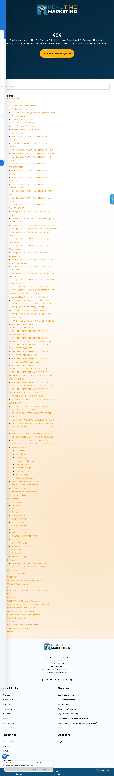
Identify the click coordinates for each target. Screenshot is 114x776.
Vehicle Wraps (22, 454)
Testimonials (13, 621)
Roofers (15, 512)
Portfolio (11, 597)
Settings (33, 769)
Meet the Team (19, 573)
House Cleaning (19, 556)
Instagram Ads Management (24, 491)
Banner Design (22, 474)
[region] (28, 766)
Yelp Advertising (19, 495)
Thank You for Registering (19, 628)
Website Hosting (19, 488)
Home (10, 632)
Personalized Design (25, 461)
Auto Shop (16, 549)
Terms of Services (10, 728)
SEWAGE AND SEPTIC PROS (25, 536)
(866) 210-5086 (57, 663)
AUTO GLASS (18, 522)
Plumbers (16, 505)
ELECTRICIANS (19, 519)
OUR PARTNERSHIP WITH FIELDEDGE (29, 563)
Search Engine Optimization (25, 105)
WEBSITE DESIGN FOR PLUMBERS (27, 396)
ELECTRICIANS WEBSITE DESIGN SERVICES (32, 433)
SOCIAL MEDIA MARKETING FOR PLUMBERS (32, 287)
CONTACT (12, 577)
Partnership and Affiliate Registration (24, 614)
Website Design (19, 116)
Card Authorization (16, 618)
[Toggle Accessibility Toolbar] (4, 756)
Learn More (30, 765)
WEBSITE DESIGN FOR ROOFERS (27, 409)
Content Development (17, 584)
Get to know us (9, 709)
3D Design (20, 450)
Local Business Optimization (24, 126)
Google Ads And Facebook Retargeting (25, 580)
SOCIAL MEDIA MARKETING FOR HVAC (30, 297)
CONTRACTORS (19, 543)
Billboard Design (23, 467)
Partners (11, 560)
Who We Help (13, 498)
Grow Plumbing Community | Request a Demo (28, 604)
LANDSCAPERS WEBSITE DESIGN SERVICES (32, 423)
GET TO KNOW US (15, 570)
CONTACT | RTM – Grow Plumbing (23, 601)
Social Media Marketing (22, 109)
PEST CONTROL (19, 532)
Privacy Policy (13, 99)
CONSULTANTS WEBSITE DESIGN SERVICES (32, 437)
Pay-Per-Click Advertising (23, 122)
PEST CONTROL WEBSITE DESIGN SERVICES (33, 420)
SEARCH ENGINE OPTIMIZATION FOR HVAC (32, 150)
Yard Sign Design (23, 464)
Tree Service (8, 760)
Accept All (46, 769)
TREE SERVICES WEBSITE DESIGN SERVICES (33, 444)
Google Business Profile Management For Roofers (34, 228)
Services (11, 102)
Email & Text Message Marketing (26, 129)
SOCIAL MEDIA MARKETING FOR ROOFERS (31, 300)
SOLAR (15, 539)
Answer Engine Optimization (25, 485)
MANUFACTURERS (20, 546)
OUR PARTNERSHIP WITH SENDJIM (28, 567)
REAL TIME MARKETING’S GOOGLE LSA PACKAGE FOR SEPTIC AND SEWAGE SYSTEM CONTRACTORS (30, 375)
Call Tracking (17, 133)
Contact (6, 714)
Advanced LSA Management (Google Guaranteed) (34, 112)
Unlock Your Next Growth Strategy (23, 625)
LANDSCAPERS (19, 529)
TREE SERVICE (18, 515)
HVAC (14, 508)
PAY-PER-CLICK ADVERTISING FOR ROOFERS (33, 321)
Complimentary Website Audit (21, 608)
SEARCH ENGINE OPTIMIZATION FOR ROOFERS (34, 153)
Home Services (19, 502)
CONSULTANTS (19, 526)
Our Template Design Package (20, 611)
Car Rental (16, 553)
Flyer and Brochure (24, 478)
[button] (42, 679)
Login (60, 742)
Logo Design (21, 457)
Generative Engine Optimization (26, 481)
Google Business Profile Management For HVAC (33, 225)
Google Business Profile (22, 119)
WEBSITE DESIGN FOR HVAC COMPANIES (31, 406)
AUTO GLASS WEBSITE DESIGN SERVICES (31, 440)
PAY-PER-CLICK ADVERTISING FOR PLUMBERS (33, 304)
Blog (9, 587)
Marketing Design (19, 447)
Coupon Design (23, 471)
